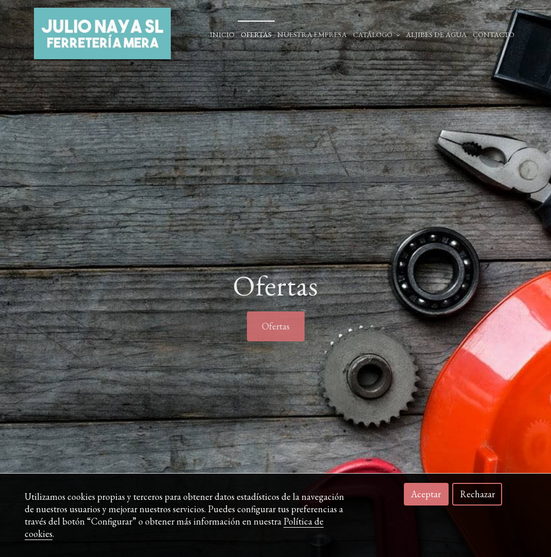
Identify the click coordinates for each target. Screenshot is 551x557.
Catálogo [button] (376, 34)
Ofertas (256, 34)
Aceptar (426, 494)
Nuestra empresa (312, 34)
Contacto (493, 34)
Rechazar (477, 494)
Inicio (222, 34)
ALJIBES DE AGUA (436, 34)
